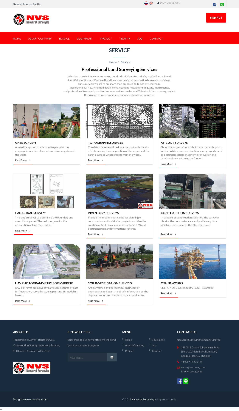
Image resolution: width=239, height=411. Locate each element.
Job (139, 38)
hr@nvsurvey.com (191, 371)
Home (17, 38)
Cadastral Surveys (30, 213)
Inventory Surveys (103, 213)
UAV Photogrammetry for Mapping (44, 283)
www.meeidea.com (36, 399)
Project (106, 38)
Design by (19, 399)
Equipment (85, 38)
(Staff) (162, 3)
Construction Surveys (180, 213)
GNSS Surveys (26, 142)
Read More (22, 160)
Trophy (124, 38)
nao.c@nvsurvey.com (193, 367)
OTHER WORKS (172, 283)
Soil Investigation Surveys (110, 283)
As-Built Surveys (174, 142)
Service (64, 38)
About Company (40, 38)
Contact (156, 38)
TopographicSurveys (105, 142)
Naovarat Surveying (143, 399)
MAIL (169, 3)
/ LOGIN (176, 3)
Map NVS (216, 17)
